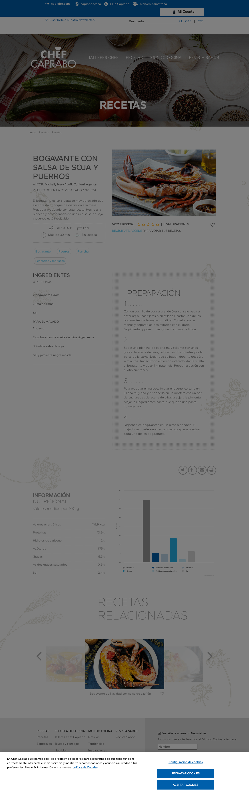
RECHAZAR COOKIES (185, 778)
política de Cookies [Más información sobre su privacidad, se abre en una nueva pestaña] (85, 771)
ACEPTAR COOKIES (185, 789)
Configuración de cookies (186, 766)
